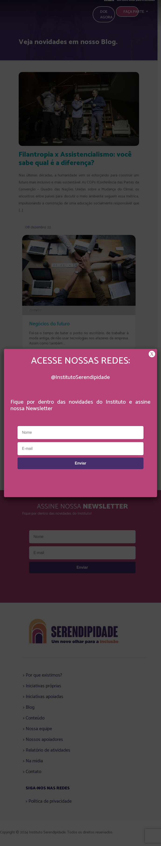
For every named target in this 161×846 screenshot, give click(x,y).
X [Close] (152, 354)
